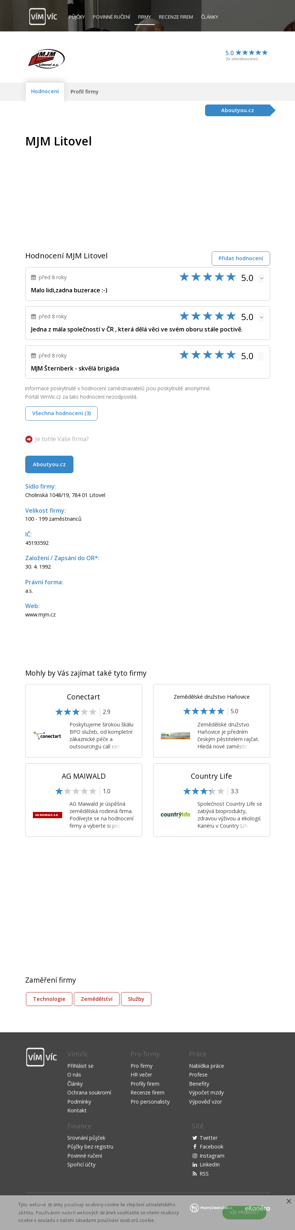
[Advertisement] (208, 185)
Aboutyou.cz (49, 464)
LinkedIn (210, 1164)
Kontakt (77, 1110)
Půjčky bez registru (90, 1146)
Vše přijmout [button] (244, 1212)
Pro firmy (141, 1065)
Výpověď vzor (205, 1101)
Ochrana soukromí (89, 1092)
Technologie (49, 998)
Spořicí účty (81, 1164)
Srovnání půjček (86, 1137)
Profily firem (145, 1083)
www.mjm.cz (40, 614)
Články (209, 17)
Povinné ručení (111, 17)
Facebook (211, 1146)
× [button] (288, 1201)
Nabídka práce (206, 1065)
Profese (198, 1074)
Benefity (199, 1083)
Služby (136, 998)
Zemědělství (97, 998)
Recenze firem (176, 17)
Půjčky (77, 17)
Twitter (209, 1137)
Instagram (212, 1155)
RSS (204, 1173)
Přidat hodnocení (241, 258)
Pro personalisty (150, 1101)
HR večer (141, 1074)
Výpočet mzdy (206, 1092)
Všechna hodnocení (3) (61, 413)
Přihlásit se (80, 1065)
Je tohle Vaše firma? (62, 439)
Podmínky (79, 1101)
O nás (74, 1074)
